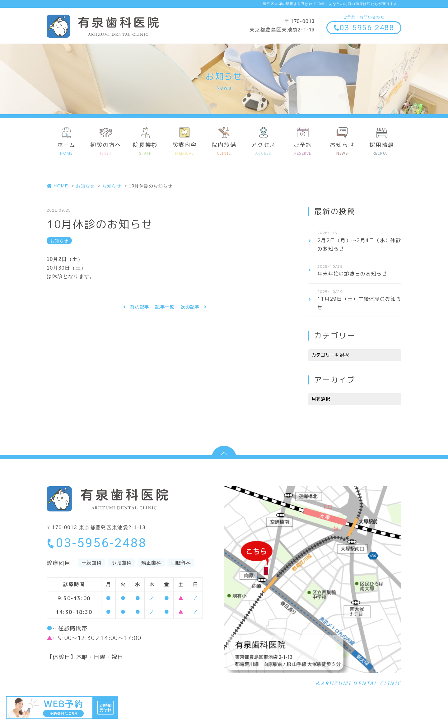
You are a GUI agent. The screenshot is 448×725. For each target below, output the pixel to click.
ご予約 (303, 149)
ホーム (66, 149)
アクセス (263, 149)
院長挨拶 (145, 149)
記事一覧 (164, 308)
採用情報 (381, 149)
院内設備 (224, 149)
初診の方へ (106, 149)
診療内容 (184, 149)
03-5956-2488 (363, 27)
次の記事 (190, 308)
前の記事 (139, 308)
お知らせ (342, 149)
